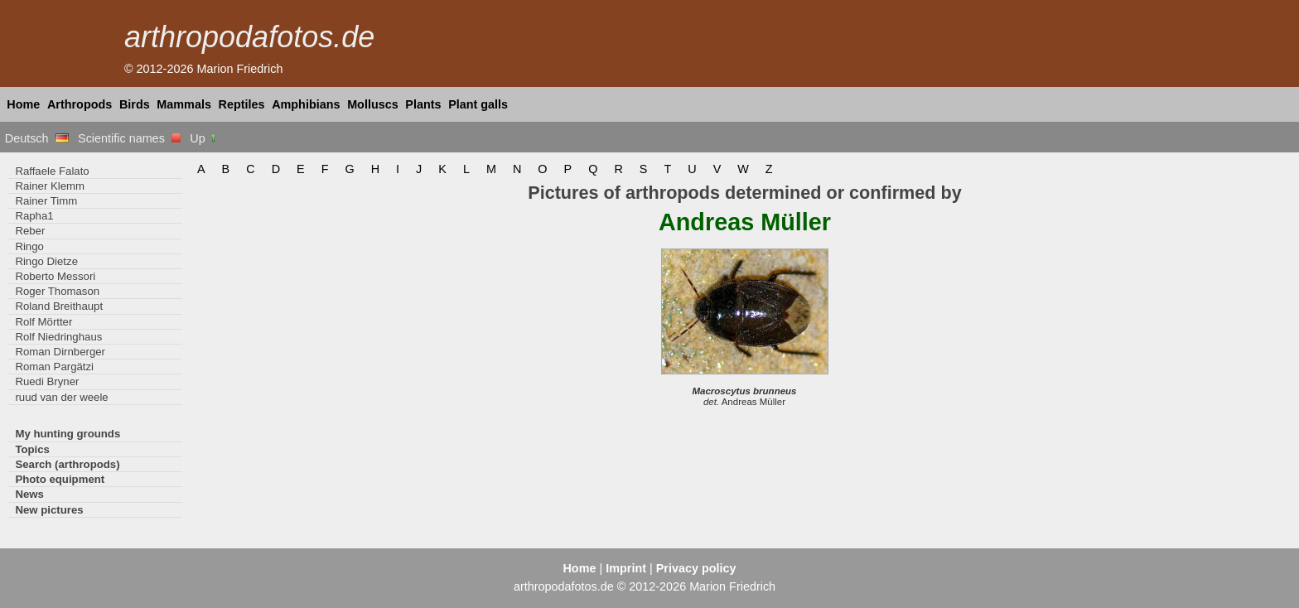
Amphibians (306, 104)
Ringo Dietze (46, 261)
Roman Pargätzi (54, 366)
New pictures (49, 510)
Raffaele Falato (52, 171)
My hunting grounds (67, 433)
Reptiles (242, 104)
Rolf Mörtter (43, 322)
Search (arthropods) (67, 464)
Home (23, 104)
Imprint (626, 568)
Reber (30, 230)
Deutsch (37, 138)
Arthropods (79, 104)
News (29, 494)
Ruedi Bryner (47, 381)
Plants (423, 104)
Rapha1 (34, 216)
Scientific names (129, 138)
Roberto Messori (55, 276)
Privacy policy (696, 568)
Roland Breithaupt (59, 306)
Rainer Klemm (50, 186)
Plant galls (478, 104)
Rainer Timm (46, 201)
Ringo (29, 246)
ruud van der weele (61, 397)
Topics (32, 449)
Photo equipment (59, 479)
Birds (134, 104)
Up (203, 138)
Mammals (184, 104)
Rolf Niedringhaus (58, 337)
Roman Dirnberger (60, 351)
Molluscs (372, 104)
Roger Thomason (57, 291)
